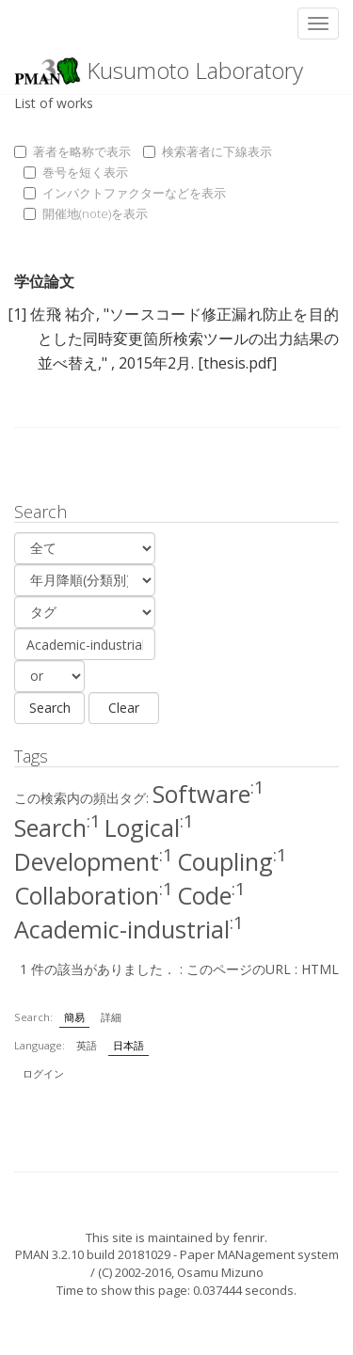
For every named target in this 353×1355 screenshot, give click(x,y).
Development (93, 861)
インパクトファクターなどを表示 (125, 192)
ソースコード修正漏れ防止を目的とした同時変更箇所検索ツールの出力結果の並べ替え (188, 338)
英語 (86, 1045)
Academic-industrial (129, 929)
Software (208, 794)
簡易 (74, 1017)
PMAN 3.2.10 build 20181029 (92, 1254)
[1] (17, 314)
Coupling (232, 861)
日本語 (128, 1045)
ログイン (43, 1073)
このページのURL (238, 969)
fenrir (249, 1237)
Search (57, 827)
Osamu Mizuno (220, 1272)
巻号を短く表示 (76, 172)
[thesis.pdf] (237, 363)
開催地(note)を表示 (86, 213)
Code (211, 895)
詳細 (111, 1017)
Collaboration (93, 895)
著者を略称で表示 (72, 151)
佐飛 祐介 (62, 314)
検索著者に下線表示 (207, 151)
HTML (320, 969)
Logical (149, 827)
